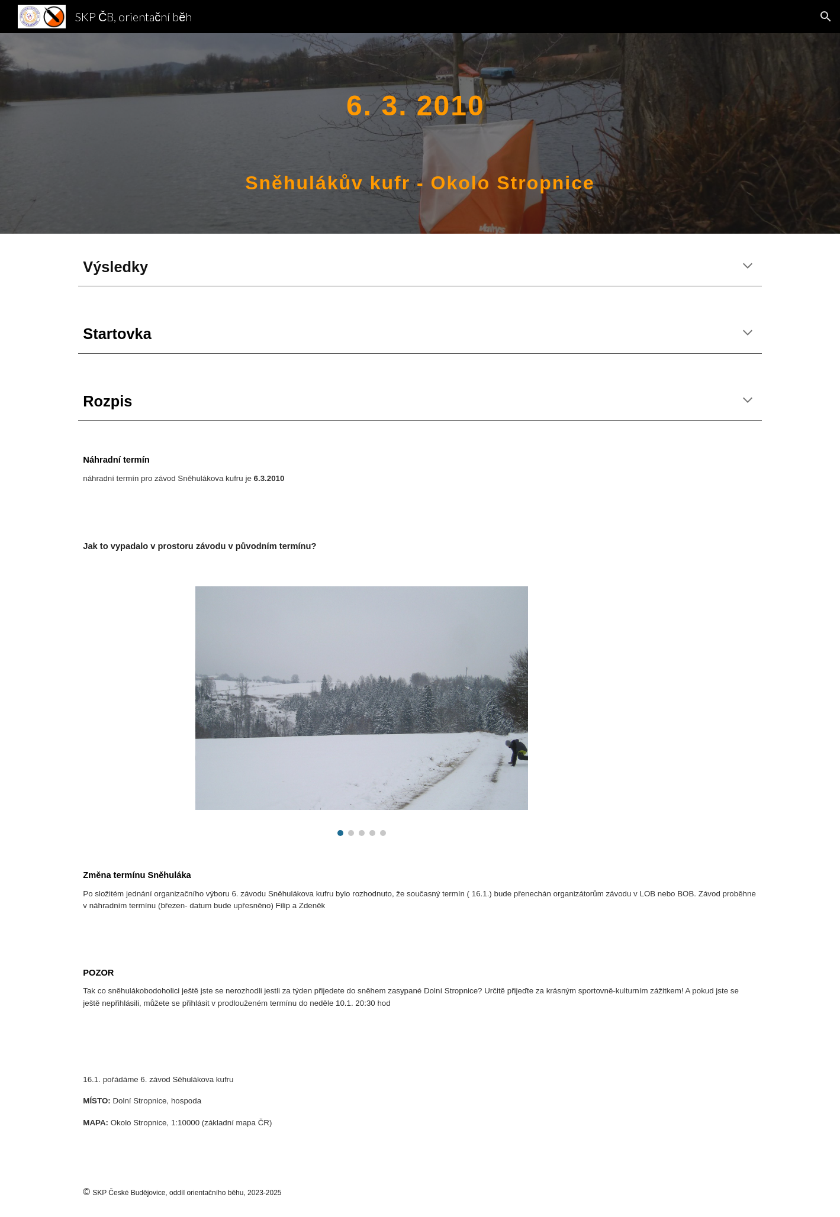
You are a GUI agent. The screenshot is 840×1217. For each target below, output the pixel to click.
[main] (420, 133)
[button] (826, 16)
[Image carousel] (361, 711)
